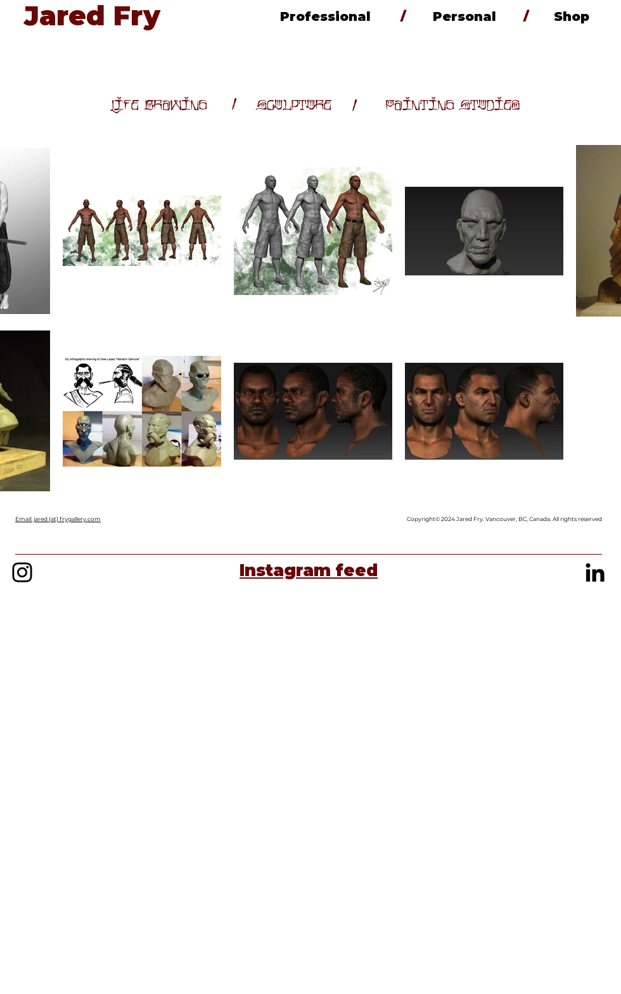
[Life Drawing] (159, 105)
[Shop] (571, 16)
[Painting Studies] (453, 105)
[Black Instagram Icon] (22, 572)
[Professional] (325, 16)
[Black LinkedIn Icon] (595, 572)
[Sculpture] (294, 105)
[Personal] (464, 16)
